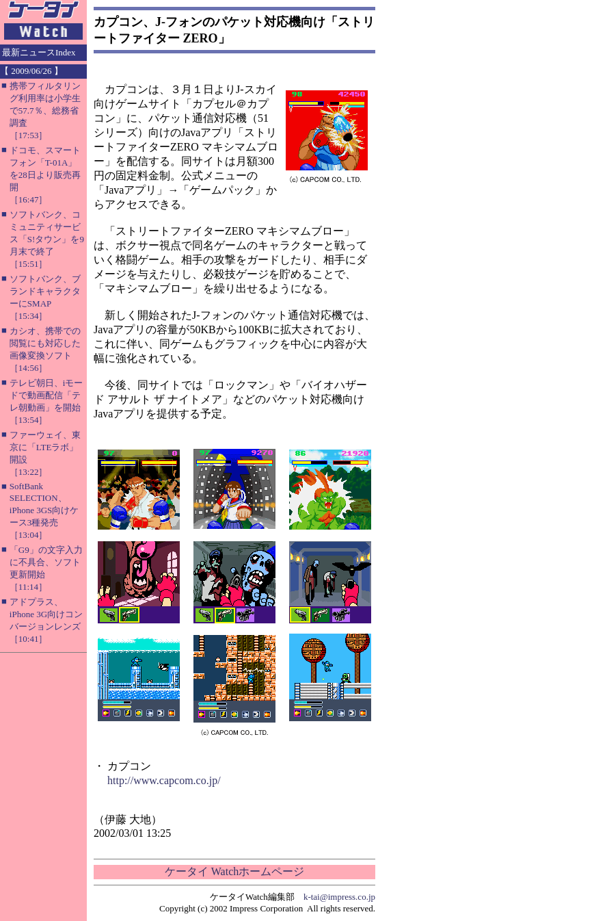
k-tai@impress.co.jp (339, 897)
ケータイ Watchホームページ (234, 871)
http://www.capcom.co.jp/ (164, 780)
